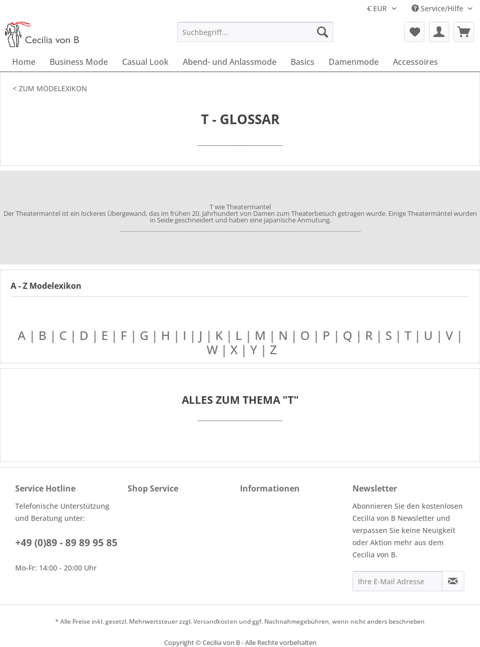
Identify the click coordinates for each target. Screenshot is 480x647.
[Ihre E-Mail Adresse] (397, 581)
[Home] (24, 61)
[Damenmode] (354, 61)
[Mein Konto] (439, 32)
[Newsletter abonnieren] (453, 581)
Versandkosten (215, 621)
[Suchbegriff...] (255, 32)
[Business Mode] (79, 61)
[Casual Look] (145, 61)
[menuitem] (255, 32)
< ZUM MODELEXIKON (50, 88)
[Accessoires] (415, 61)
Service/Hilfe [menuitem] (438, 8)
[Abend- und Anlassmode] (230, 61)
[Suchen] (322, 32)
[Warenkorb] (464, 32)
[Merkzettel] (414, 32)
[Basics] (303, 61)
